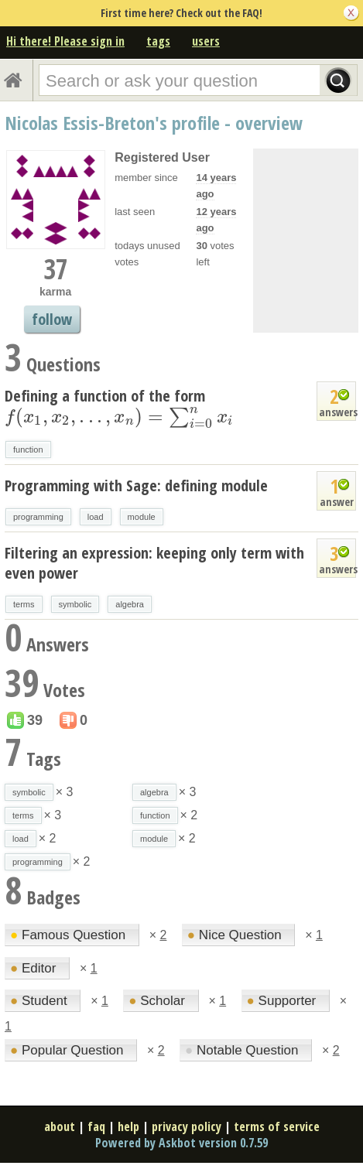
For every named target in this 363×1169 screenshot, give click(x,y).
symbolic (75, 604)
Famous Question (69, 935)
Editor (35, 968)
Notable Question (243, 1050)
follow (52, 319)
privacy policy (186, 1126)
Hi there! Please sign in (65, 41)
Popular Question (68, 1050)
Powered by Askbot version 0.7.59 (181, 1142)
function (28, 449)
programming (38, 516)
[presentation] (119, 416)
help (128, 1126)
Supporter (283, 1000)
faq (96, 1126)
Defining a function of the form (119, 406)
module (142, 516)
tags (158, 41)
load (95, 516)
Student (40, 1000)
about (59, 1126)
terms (24, 604)
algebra (129, 604)
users (206, 41)
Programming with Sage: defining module (136, 485)
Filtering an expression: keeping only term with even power (154, 562)
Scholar (158, 1000)
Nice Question (236, 935)
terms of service (277, 1126)
